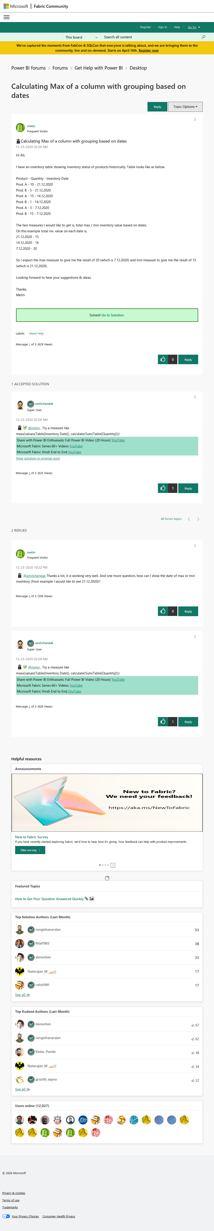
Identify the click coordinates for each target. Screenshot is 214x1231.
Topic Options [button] (184, 106)
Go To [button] (192, 27)
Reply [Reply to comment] (188, 488)
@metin (34, 428)
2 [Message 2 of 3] (29, 473)
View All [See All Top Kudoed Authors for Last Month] (22, 1089)
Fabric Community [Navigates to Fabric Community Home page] (51, 6)
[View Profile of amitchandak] (44, 403)
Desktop (138, 67)
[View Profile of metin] (31, 126)
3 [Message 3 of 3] (29, 596)
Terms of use (10, 1200)
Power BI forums (28, 67)
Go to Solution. (113, 315)
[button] (157, 106)
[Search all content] (154, 37)
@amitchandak (34, 575)
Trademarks (10, 1207)
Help (177, 27)
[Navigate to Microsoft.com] (16, 6)
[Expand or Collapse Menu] (6, 17)
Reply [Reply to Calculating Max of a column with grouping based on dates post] (188, 359)
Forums (60, 67)
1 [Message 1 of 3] (29, 344)
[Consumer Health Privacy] (59, 1216)
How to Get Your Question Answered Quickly (50, 899)
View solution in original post (38, 458)
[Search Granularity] (81, 37)
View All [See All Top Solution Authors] (22, 994)
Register (145, 27)
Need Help (36, 333)
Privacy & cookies (13, 1193)
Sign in (162, 27)
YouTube (118, 440)
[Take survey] (30, 850)
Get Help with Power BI (99, 67)
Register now (149, 50)
